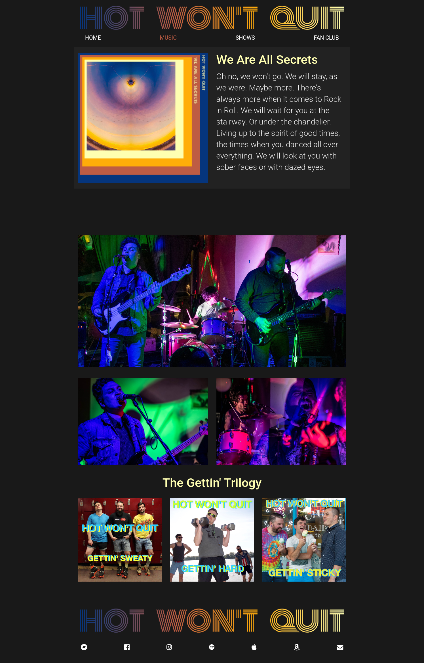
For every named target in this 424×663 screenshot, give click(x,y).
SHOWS (245, 38)
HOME (93, 38)
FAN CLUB (326, 38)
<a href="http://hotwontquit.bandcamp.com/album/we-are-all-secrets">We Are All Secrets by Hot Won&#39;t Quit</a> (212, 211)
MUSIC (168, 38)
